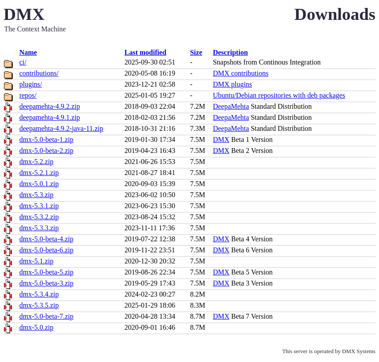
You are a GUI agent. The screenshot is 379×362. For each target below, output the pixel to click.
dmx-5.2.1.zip (39, 172)
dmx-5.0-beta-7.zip (46, 316)
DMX (221, 139)
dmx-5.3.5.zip (39, 305)
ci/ (23, 62)
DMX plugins (232, 84)
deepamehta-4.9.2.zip (49, 106)
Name (28, 52)
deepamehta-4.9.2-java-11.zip (61, 128)
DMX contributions (241, 73)
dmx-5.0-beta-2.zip (46, 150)
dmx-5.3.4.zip (39, 294)
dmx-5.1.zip (36, 261)
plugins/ (30, 84)
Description (230, 52)
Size (196, 52)
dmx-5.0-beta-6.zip (46, 250)
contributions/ (39, 73)
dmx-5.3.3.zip (39, 228)
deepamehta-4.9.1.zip (49, 117)
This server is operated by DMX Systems (328, 351)
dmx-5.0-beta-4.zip (46, 239)
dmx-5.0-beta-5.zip (46, 272)
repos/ (28, 95)
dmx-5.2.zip (36, 161)
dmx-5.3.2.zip (39, 217)
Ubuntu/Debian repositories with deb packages (279, 95)
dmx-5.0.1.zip (39, 183)
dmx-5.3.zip (36, 194)
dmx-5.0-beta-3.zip (46, 283)
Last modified (146, 52)
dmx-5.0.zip (36, 327)
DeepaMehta (231, 106)
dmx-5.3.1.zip (39, 206)
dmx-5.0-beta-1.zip (46, 139)
